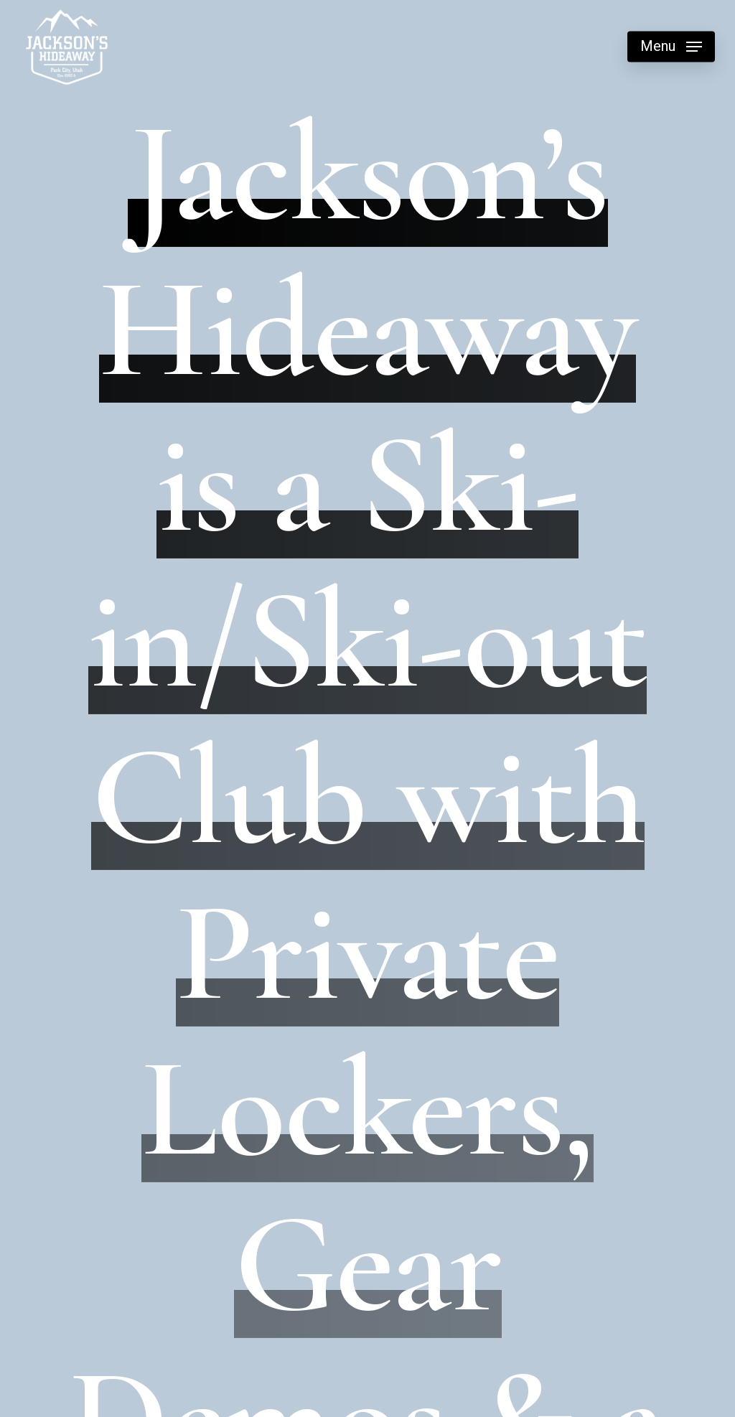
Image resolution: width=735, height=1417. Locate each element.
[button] (671, 47)
